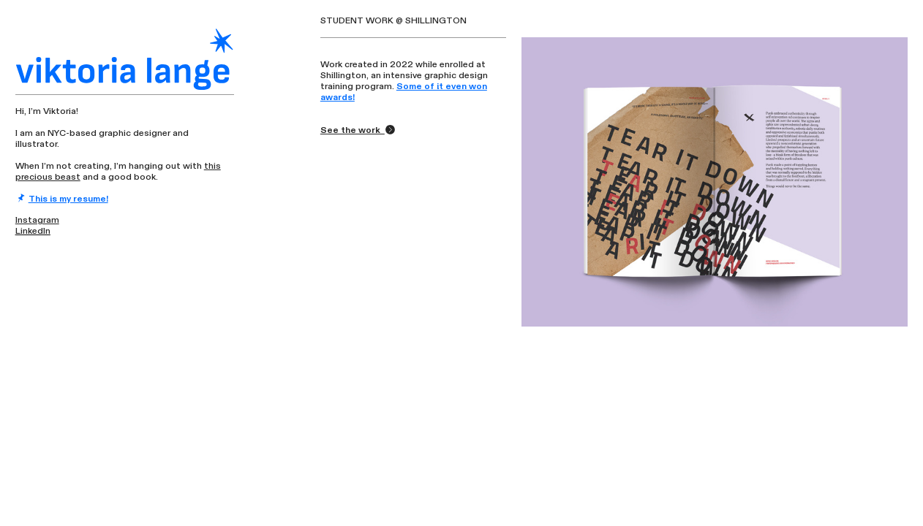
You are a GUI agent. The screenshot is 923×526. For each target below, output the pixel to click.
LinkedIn (32, 231)
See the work (358, 130)
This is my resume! (68, 199)
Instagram (37, 220)
